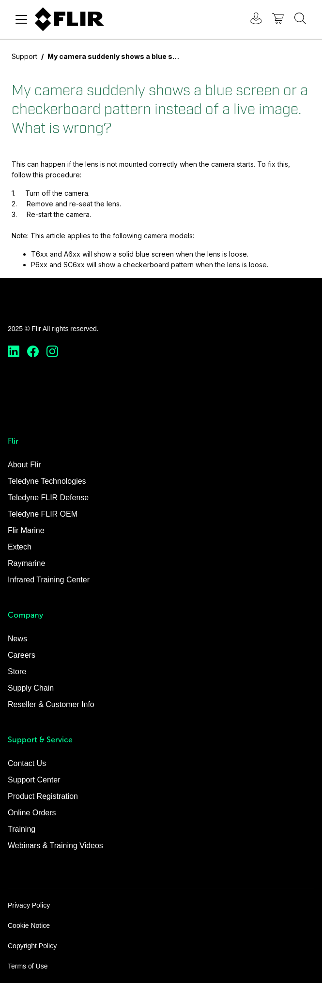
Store (17, 671)
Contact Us (27, 763)
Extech (19, 547)
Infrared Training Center (49, 580)
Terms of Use (27, 966)
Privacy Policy (29, 905)
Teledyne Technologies (47, 481)
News (17, 639)
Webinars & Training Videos (55, 845)
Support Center (34, 780)
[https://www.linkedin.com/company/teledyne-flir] (13, 351)
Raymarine (26, 563)
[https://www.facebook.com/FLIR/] (33, 351)
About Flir (24, 465)
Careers (21, 655)
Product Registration (43, 796)
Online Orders (32, 813)
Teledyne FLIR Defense (48, 497)
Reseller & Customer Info (51, 704)
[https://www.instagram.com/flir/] (52, 351)
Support (24, 56)
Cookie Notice (29, 925)
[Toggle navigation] (21, 19)
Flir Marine (26, 530)
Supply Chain (31, 688)
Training (21, 829)
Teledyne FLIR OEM (42, 514)
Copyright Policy (32, 946)
